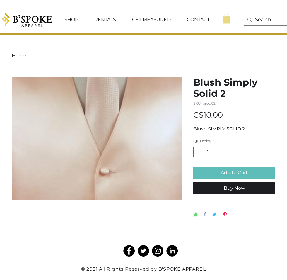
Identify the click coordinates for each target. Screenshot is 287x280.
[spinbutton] (207, 152)
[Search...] (264, 19)
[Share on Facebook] (205, 215)
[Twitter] (143, 251)
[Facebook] (129, 251)
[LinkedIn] (172, 251)
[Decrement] (197, 152)
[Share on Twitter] (214, 215)
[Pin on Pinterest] (225, 215)
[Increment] (217, 152)
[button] (71, 19)
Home (19, 55)
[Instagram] (157, 251)
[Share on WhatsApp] (195, 215)
